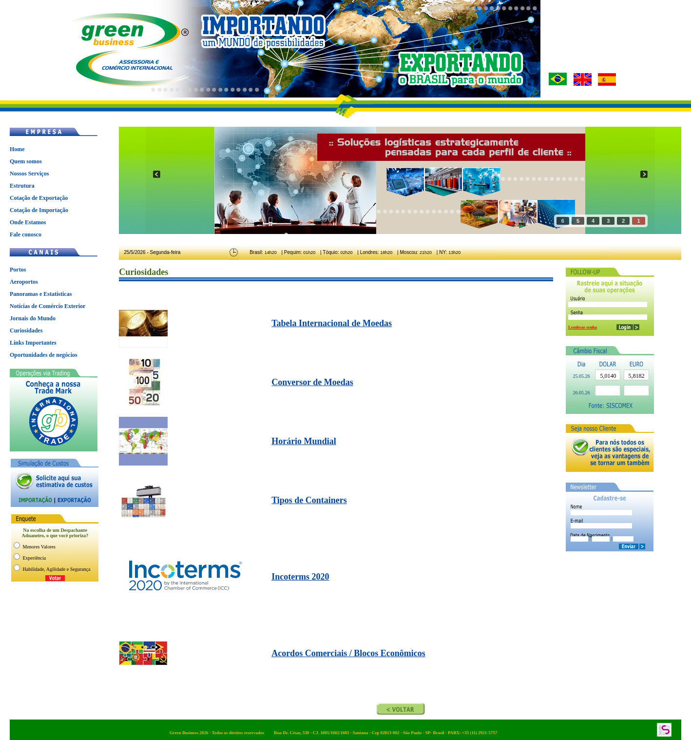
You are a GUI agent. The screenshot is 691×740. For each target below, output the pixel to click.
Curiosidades (26, 330)
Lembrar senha (582, 327)
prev (156, 174)
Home (17, 149)
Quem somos (26, 161)
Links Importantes (33, 342)
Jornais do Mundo (33, 318)
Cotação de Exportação (39, 198)
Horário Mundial (303, 441)
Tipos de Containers (309, 500)
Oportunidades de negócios (43, 354)
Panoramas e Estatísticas (41, 294)
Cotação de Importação (39, 210)
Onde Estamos (28, 222)
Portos (18, 269)
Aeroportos (24, 281)
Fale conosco (25, 234)
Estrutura (22, 185)
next (644, 174)
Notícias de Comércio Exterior (47, 306)
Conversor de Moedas (312, 382)
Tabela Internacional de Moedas (331, 323)
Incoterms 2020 (300, 577)
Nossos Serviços (29, 173)
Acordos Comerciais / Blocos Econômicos (348, 653)
